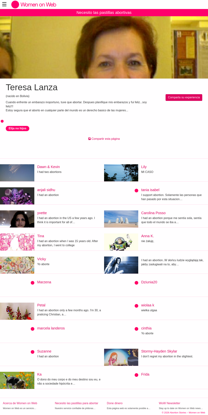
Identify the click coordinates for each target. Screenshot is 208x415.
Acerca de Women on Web (20, 403)
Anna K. (147, 236)
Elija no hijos (17, 128)
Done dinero (115, 403)
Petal (41, 305)
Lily (144, 167)
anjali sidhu (46, 190)
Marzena (44, 282)
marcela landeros (51, 328)
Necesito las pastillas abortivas (103, 12)
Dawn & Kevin (48, 167)
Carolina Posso (153, 213)
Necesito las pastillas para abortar (76, 403)
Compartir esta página (104, 138)
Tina (40, 236)
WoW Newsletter (169, 403)
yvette (42, 213)
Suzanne (44, 351)
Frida (145, 374)
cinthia (146, 328)
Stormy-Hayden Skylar (159, 351)
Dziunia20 (149, 282)
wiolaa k (147, 305)
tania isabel (150, 190)
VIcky (41, 259)
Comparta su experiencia (184, 97)
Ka (39, 374)
